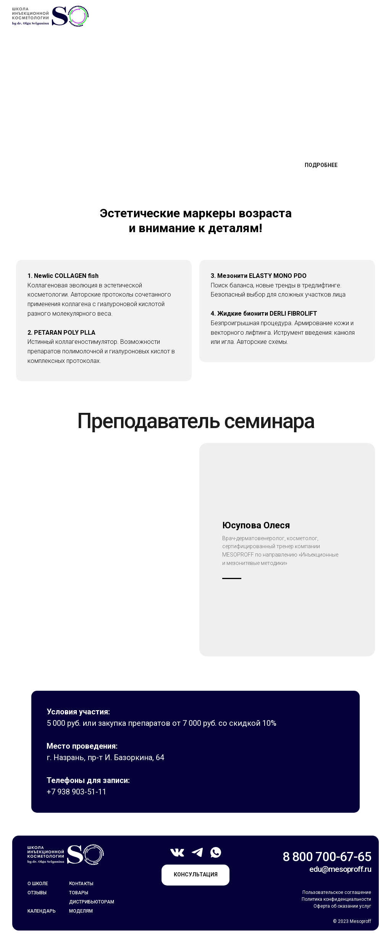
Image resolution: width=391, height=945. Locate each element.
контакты (81, 883)
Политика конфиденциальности (336, 899)
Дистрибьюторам (91, 902)
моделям (81, 911)
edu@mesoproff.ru (340, 869)
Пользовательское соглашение (336, 892)
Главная (41, 56)
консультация (196, 874)
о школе (37, 883)
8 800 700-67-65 (327, 856)
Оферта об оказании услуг (342, 906)
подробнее (321, 165)
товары (78, 892)
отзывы (37, 892)
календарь (41, 911)
